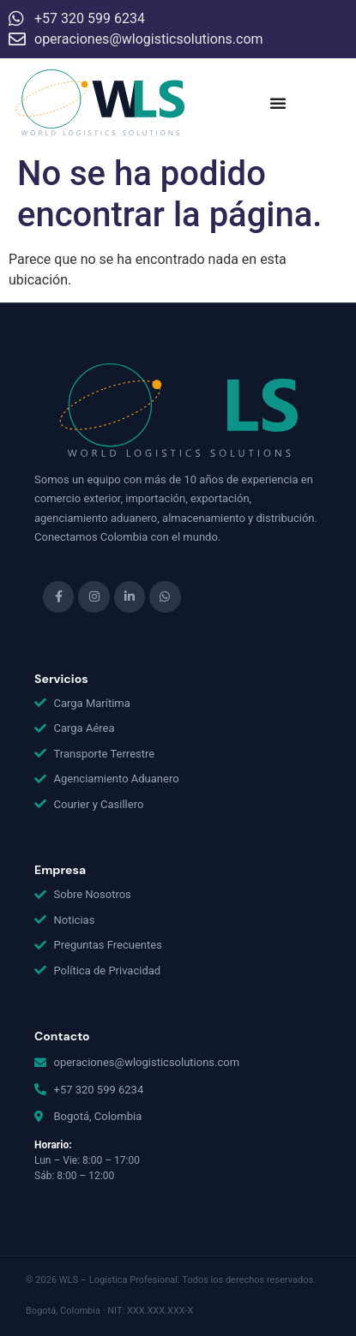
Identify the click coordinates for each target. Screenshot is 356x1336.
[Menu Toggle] (278, 102)
